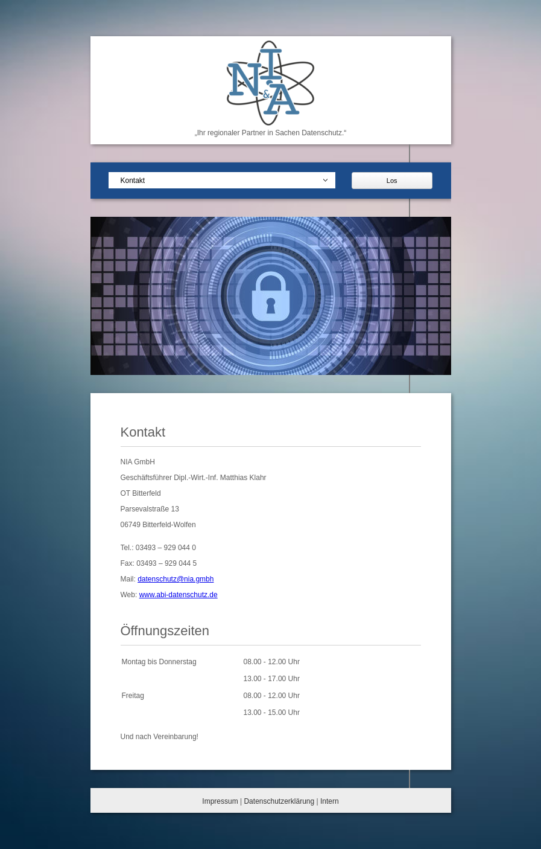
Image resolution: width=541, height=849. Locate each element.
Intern (329, 801)
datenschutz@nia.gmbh (176, 579)
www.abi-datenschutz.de (178, 595)
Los (392, 180)
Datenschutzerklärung (279, 801)
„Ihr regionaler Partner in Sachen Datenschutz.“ (270, 133)
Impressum (220, 801)
